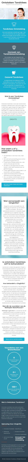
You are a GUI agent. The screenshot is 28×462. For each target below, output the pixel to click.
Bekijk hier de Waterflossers (14, 339)
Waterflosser (18, 428)
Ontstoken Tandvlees (9, 428)
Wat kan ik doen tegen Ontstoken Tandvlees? (13, 185)
